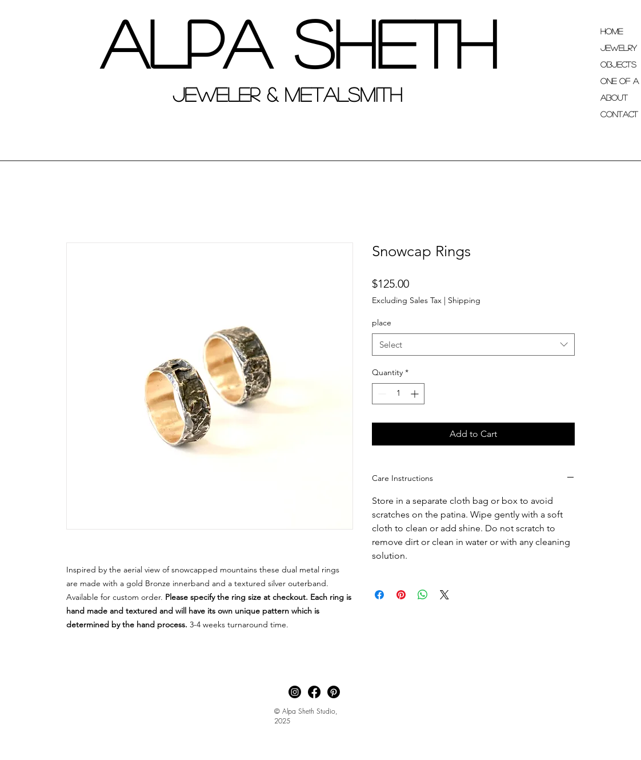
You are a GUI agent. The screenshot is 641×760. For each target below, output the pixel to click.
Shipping (464, 300)
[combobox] (473, 344)
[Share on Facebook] (379, 595)
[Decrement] (381, 394)
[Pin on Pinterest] (401, 595)
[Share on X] (444, 595)
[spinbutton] (398, 394)
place (381, 322)
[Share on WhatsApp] (423, 595)
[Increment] (415, 394)
